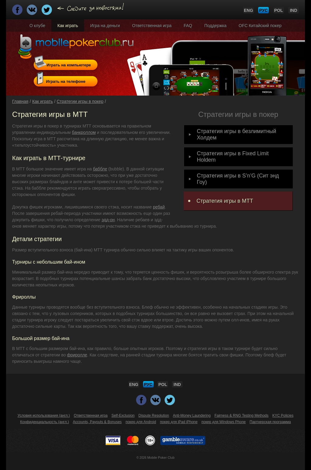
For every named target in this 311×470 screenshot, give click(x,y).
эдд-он (107, 219)
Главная (20, 101)
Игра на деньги (105, 25)
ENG (248, 10)
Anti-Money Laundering (191, 415)
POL (278, 10)
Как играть (67, 25)
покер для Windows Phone (223, 422)
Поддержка (215, 25)
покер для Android (140, 422)
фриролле (77, 355)
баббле (100, 169)
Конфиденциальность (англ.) (44, 422)
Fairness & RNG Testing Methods (241, 415)
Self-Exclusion (123, 415)
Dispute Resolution (153, 415)
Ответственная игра (152, 25)
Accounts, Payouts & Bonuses (97, 422)
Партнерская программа (270, 422)
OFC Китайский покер (260, 25)
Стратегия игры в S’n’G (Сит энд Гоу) (238, 179)
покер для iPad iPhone (179, 422)
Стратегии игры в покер (80, 101)
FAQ (188, 25)
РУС (263, 10)
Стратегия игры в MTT (225, 201)
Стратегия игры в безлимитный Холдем (236, 134)
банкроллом (84, 132)
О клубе (37, 25)
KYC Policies (282, 415)
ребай (159, 207)
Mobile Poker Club (161, 457)
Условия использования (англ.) (44, 415)
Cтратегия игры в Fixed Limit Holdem (232, 156)
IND (293, 10)
